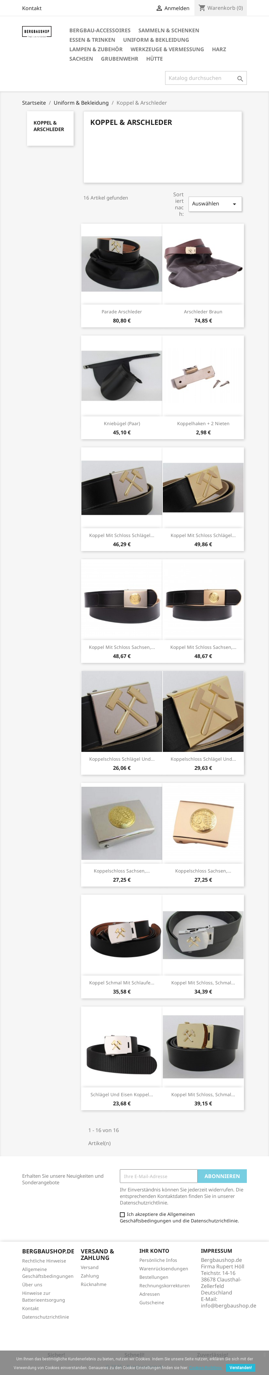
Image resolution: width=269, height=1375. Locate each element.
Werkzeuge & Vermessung (167, 49)
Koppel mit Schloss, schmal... (203, 982)
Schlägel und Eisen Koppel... (122, 1094)
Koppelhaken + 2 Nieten (203, 423)
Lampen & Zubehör (96, 49)
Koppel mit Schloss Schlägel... (121, 535)
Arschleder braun (203, 311)
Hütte (154, 58)
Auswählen (215, 204)
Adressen (149, 1294)
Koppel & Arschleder (49, 125)
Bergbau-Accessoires (100, 30)
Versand (90, 1267)
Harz (219, 49)
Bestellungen (153, 1277)
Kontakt (32, 8)
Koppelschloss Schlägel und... (122, 759)
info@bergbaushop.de (228, 1305)
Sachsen (81, 58)
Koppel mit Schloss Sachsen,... (122, 647)
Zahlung (90, 1276)
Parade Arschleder (122, 311)
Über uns (32, 1284)
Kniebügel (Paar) (122, 423)
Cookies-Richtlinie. (206, 1368)
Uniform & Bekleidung (156, 39)
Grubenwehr (119, 58)
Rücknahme (93, 1284)
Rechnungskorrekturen (164, 1285)
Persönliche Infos (158, 1260)
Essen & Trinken (92, 39)
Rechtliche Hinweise (44, 1261)
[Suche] (206, 78)
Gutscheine (151, 1302)
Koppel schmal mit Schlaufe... (121, 982)
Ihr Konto (154, 1250)
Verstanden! (241, 1368)
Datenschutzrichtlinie (45, 1317)
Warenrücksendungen (163, 1268)
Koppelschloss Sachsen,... (122, 871)
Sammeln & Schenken (168, 30)
